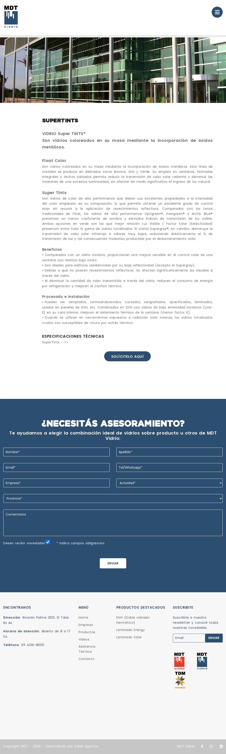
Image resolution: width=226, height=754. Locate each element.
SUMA (78, 746)
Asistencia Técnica (87, 649)
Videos (84, 639)
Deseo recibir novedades (24, 543)
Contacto (86, 659)
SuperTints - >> (55, 342)
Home (83, 617)
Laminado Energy (130, 630)
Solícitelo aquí (127, 356)
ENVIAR (113, 563)
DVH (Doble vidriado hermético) (133, 620)
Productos (87, 632)
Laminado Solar (129, 637)
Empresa (86, 625)
